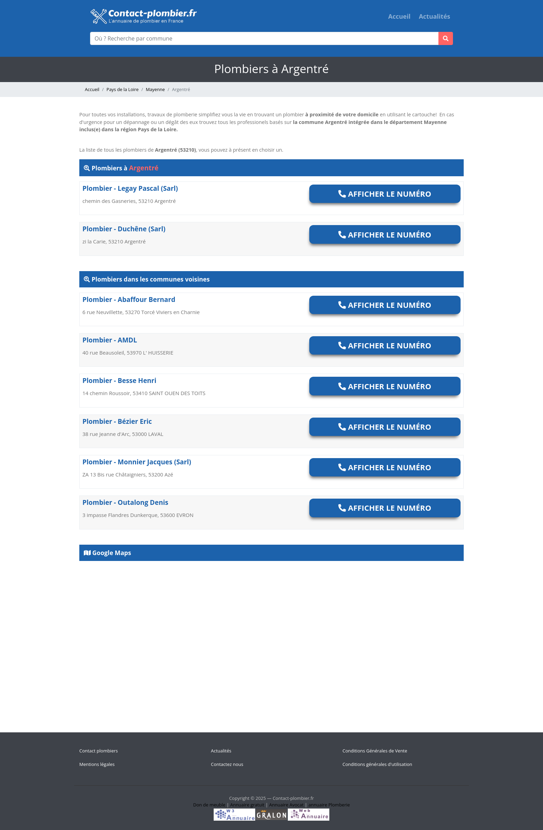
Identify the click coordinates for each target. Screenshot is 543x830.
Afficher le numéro (384, 193)
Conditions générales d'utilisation (377, 764)
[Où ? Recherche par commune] (264, 38)
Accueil (399, 16)
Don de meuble (209, 805)
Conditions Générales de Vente (374, 751)
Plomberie (339, 805)
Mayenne (155, 89)
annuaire (318, 805)
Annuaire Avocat (286, 805)
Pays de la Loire (123, 89)
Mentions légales (97, 764)
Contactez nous (227, 764)
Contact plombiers (98, 751)
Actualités (434, 16)
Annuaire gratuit (247, 805)
